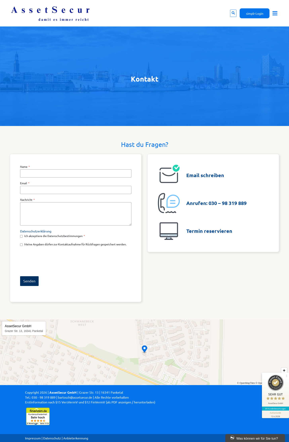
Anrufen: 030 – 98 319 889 (216, 203)
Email (24, 183)
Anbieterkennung (75, 438)
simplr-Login (254, 13)
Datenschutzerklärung (35, 231)
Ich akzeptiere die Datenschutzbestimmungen (54, 236)
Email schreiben (205, 175)
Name (25, 166)
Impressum (33, 438)
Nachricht (27, 199)
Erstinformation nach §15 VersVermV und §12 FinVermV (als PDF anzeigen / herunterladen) (90, 402)
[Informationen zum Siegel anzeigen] (275, 414)
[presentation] (50, 261)
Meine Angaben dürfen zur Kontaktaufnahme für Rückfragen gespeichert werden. (75, 244)
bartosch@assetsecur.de (75, 397)
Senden (29, 281)
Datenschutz (52, 438)
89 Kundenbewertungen (275, 408)
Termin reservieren (209, 231)
